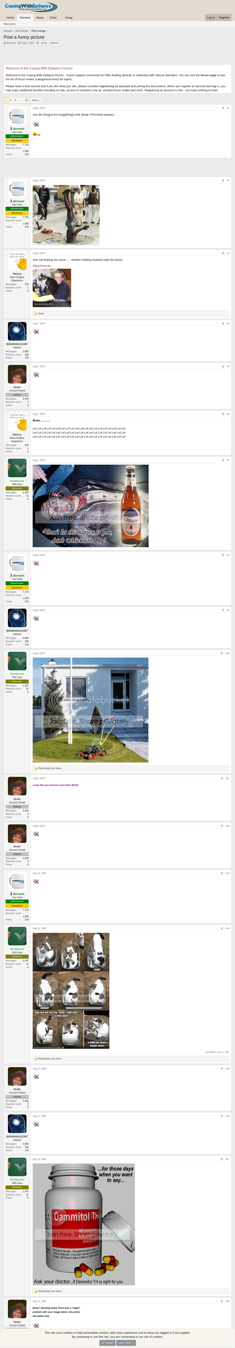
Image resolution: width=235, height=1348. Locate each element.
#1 (228, 108)
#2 (228, 180)
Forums (25, 17)
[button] (59, 17)
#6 (228, 414)
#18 (227, 1301)
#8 (228, 555)
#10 (227, 653)
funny (44, 43)
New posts (9, 23)
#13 (227, 873)
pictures (54, 43)
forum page (208, 75)
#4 (228, 323)
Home (10, 17)
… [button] (20, 100)
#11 (227, 778)
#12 (227, 826)
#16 (227, 1116)
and (50, 768)
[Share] (223, 108)
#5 (228, 366)
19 (26, 100)
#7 (228, 460)
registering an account (114, 86)
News (40, 17)
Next (34, 100)
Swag (68, 17)
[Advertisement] (117, 56)
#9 (228, 610)
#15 (227, 1068)
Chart (53, 17)
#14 (227, 928)
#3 (228, 253)
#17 (227, 1159)
